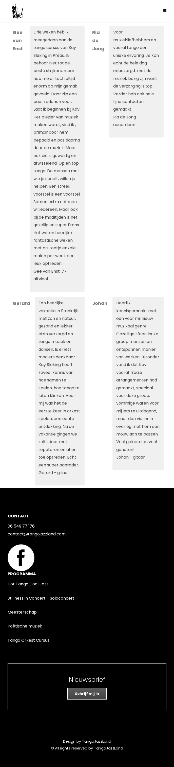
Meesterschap (22, 612)
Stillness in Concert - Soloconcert (41, 598)
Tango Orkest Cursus (28, 640)
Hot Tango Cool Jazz (28, 584)
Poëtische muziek (25, 626)
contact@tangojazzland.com (37, 534)
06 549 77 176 (21, 526)
